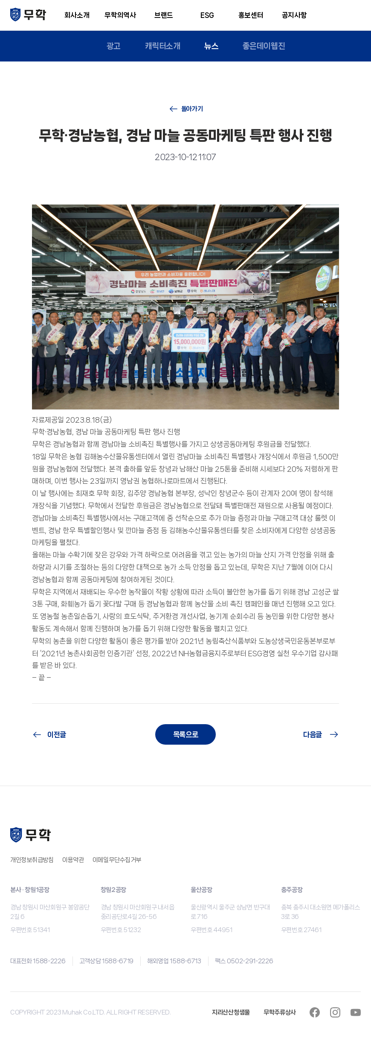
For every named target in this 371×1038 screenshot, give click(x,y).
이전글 (56, 734)
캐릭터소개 (162, 46)
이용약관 (73, 860)
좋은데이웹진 (264, 46)
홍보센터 (251, 15)
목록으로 (185, 734)
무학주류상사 (280, 1012)
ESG (207, 15)
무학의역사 (120, 15)
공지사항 (294, 15)
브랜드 (163, 15)
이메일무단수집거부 (117, 860)
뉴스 (211, 46)
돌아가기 (192, 108)
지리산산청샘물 (231, 1012)
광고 (113, 46)
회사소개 (77, 15)
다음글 (312, 734)
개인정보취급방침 (32, 860)
